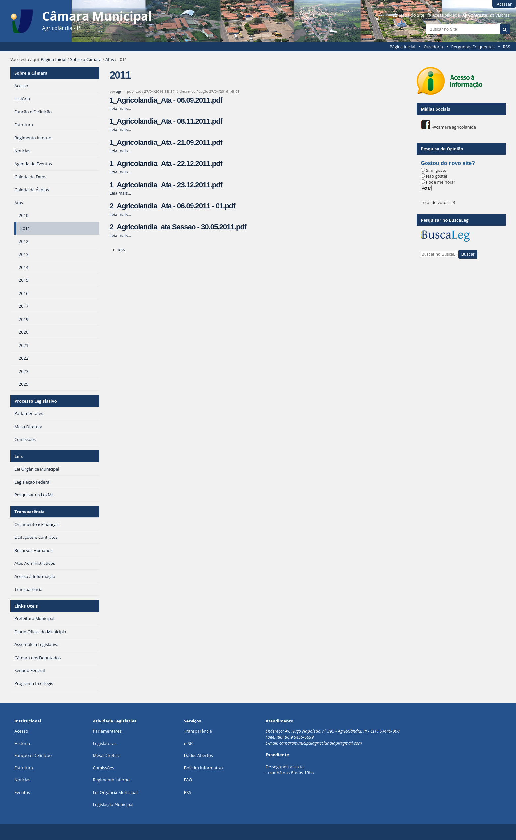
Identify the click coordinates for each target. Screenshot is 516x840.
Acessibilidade (446, 15)
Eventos (22, 792)
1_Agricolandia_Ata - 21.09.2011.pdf (165, 142)
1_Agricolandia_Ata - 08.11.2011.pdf (165, 121)
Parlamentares (107, 731)
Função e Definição (33, 755)
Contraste (477, 15)
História (22, 743)
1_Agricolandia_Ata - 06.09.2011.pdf (165, 100)
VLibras (502, 15)
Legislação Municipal (113, 804)
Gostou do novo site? (448, 163)
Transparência (29, 511)
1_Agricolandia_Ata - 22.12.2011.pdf (165, 163)
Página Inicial (402, 47)
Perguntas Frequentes (472, 47)
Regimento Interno (111, 780)
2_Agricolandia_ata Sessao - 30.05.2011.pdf (177, 227)
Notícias (22, 780)
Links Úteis (26, 606)
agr (118, 91)
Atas (109, 59)
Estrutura (23, 768)
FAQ (188, 780)
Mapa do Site (411, 15)
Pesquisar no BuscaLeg (444, 220)
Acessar (504, 4)
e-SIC (189, 743)
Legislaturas (104, 743)
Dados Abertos (198, 755)
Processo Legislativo (35, 401)
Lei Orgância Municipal (115, 792)
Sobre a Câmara (85, 59)
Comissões (103, 768)
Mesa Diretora (107, 755)
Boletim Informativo (203, 768)
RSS (506, 47)
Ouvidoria (433, 47)
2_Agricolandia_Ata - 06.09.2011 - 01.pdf (172, 206)
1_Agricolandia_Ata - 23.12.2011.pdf (165, 185)
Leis (18, 456)
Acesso (21, 731)
